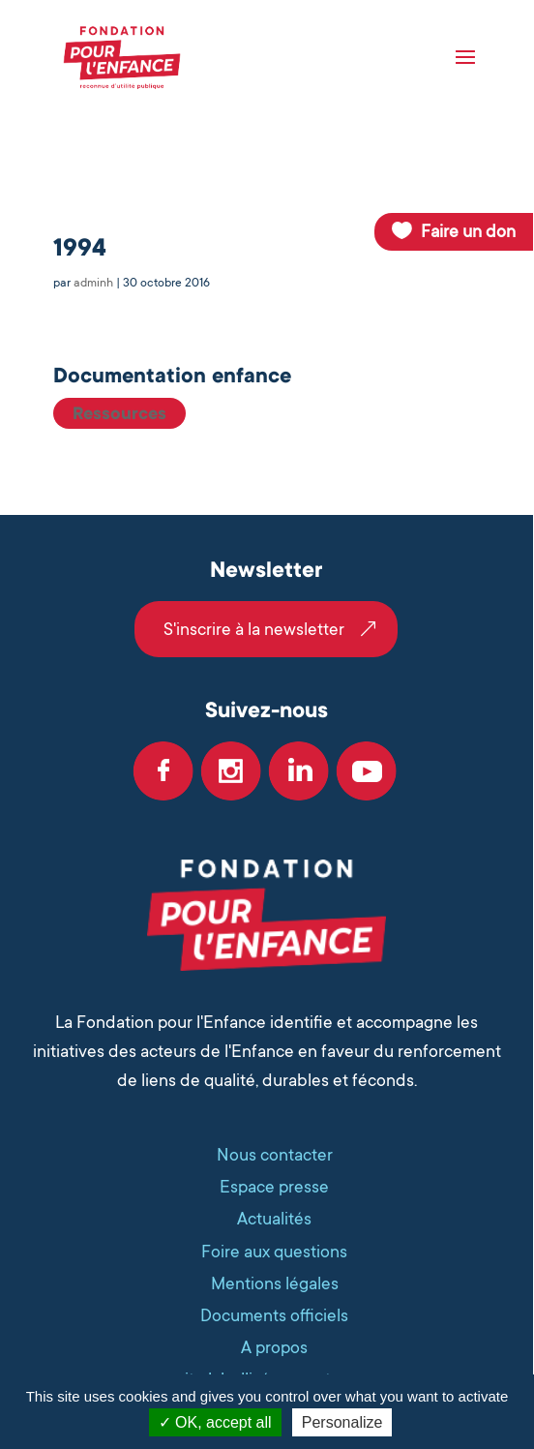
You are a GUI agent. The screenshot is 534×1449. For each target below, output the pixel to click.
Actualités (274, 1218)
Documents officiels (274, 1315)
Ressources (119, 413)
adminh (93, 282)
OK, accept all (215, 1422)
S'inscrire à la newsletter (253, 629)
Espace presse (274, 1186)
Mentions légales (275, 1283)
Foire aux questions (274, 1251)
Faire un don (468, 231)
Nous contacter (275, 1154)
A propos (274, 1347)
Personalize (342, 1422)
